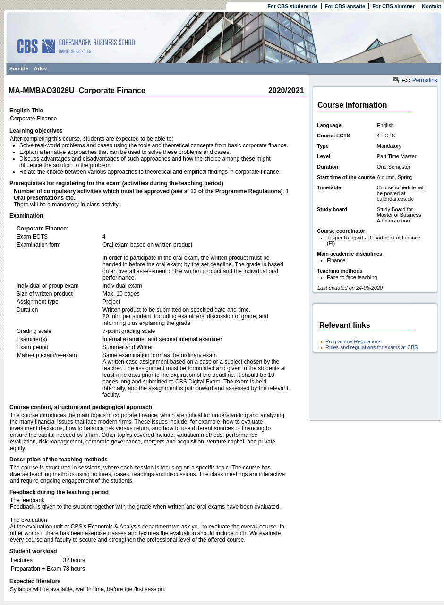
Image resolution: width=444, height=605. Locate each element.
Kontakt (431, 6)
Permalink (419, 80)
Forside (18, 68)
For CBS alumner (393, 6)
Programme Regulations (353, 341)
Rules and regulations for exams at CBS (371, 347)
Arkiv (40, 68)
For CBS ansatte (345, 6)
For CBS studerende (292, 6)
